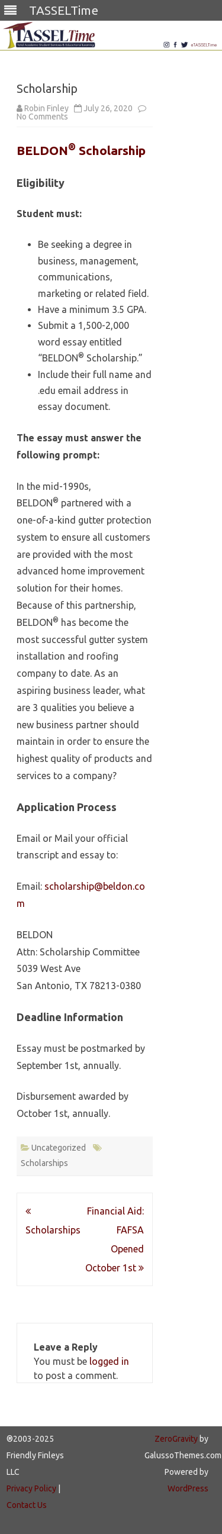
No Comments (42, 116)
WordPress (188, 1488)
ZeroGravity (176, 1438)
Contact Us (27, 1505)
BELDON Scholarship (81, 150)
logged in (109, 1361)
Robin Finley (46, 108)
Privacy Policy (31, 1488)
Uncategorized (58, 1147)
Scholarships (44, 1163)
